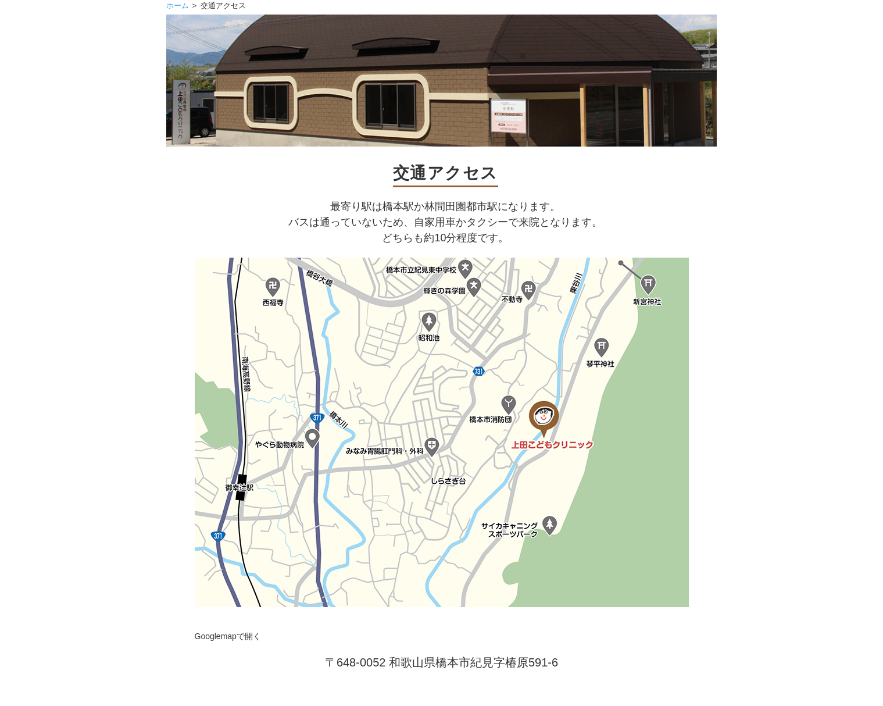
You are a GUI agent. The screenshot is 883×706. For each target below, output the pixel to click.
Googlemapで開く (228, 636)
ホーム (177, 5)
